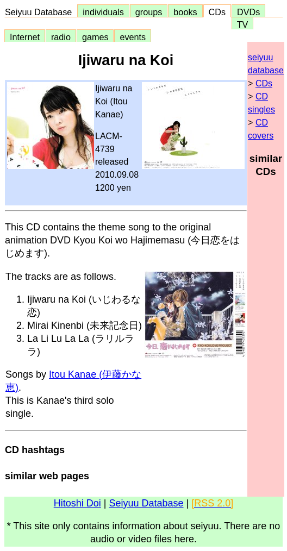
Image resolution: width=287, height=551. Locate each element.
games (95, 37)
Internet (25, 37)
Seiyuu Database (41, 12)
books (185, 12)
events (133, 37)
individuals (103, 12)
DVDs (248, 12)
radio (61, 37)
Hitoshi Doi (77, 503)
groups (148, 12)
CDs (217, 12)
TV (242, 24)
